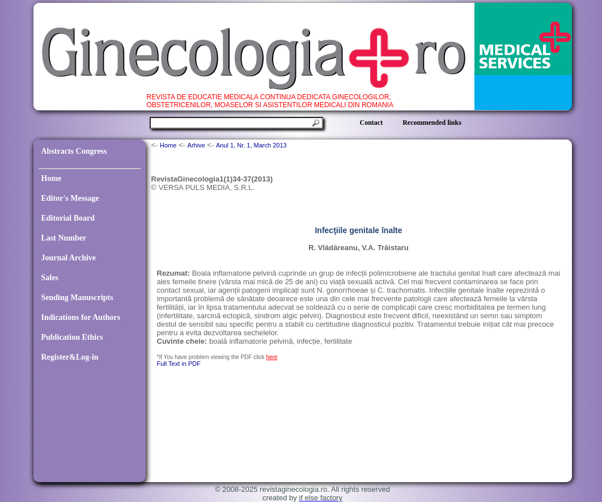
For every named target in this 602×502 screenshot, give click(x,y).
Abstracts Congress (74, 151)
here (271, 357)
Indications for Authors (81, 317)
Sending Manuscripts (77, 297)
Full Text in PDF (179, 363)
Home (51, 178)
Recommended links (431, 122)
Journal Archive (68, 258)
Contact (371, 122)
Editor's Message (70, 198)
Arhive (196, 145)
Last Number (64, 238)
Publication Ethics (72, 337)
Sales (49, 277)
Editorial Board (68, 218)
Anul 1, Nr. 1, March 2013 (251, 145)
